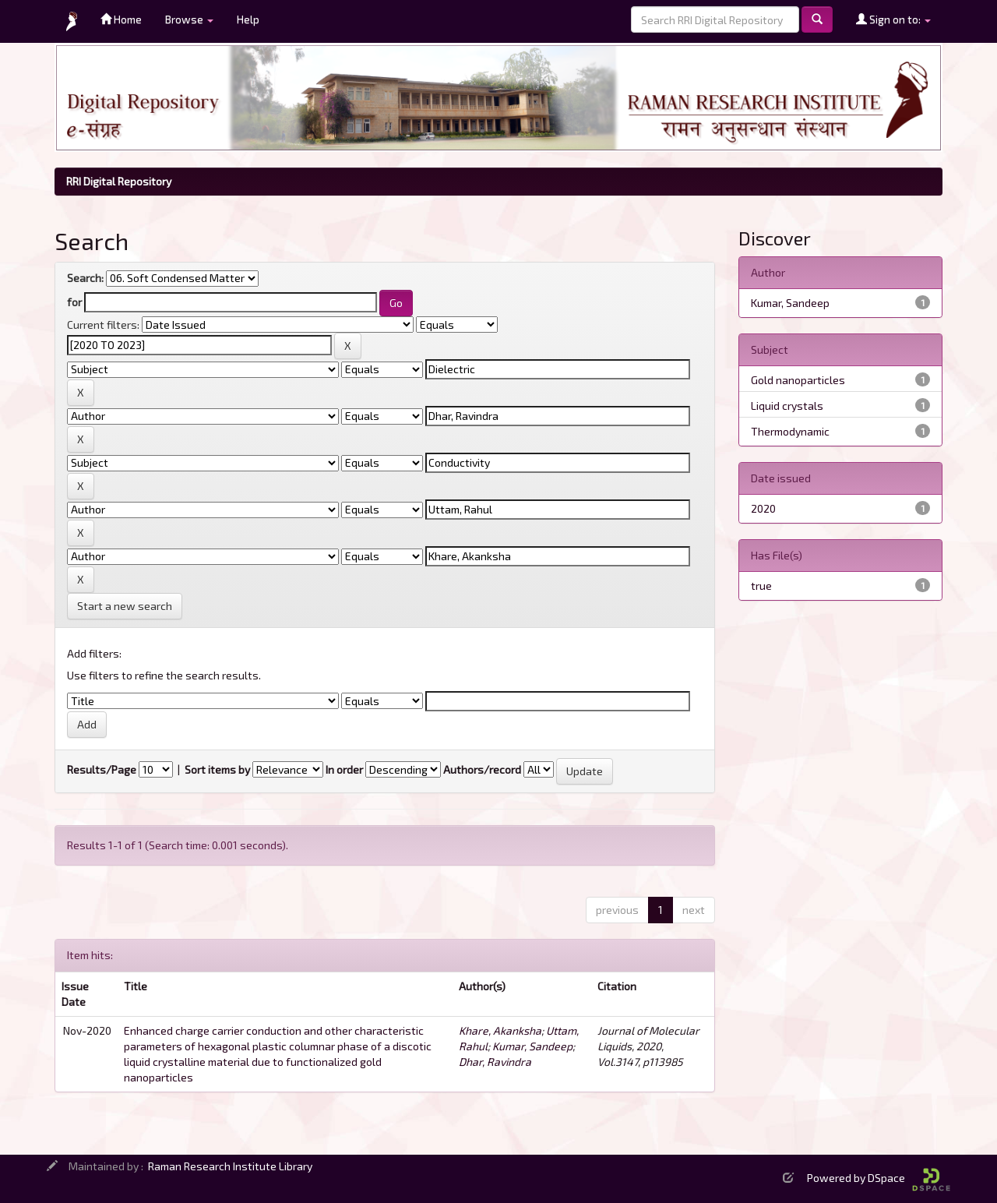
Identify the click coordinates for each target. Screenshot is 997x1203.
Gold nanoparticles (798, 379)
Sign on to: (893, 19)
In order (344, 769)
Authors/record (482, 769)
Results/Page (101, 769)
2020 (763, 508)
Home (121, 19)
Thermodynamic (790, 431)
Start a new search (124, 605)
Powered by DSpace (878, 1177)
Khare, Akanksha (500, 1030)
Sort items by (217, 769)
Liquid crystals (787, 405)
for (74, 302)
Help (248, 19)
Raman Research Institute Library (230, 1166)
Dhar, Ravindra (495, 1061)
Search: (85, 277)
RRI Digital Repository (118, 181)
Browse (189, 19)
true (761, 585)
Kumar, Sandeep (532, 1046)
